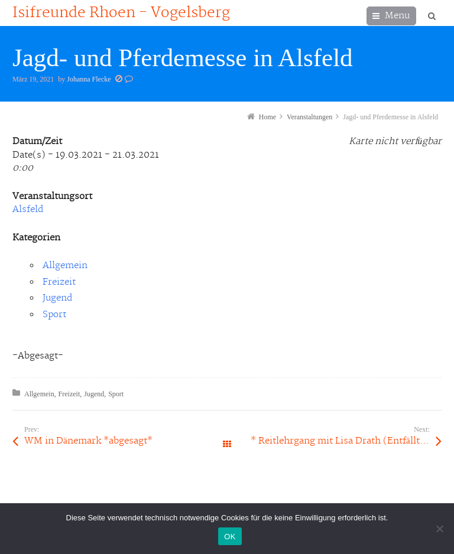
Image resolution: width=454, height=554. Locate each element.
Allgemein (65, 265)
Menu (397, 15)
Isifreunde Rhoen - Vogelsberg (121, 13)
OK (229, 536)
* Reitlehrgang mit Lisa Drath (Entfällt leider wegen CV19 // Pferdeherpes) (346, 441)
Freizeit (59, 282)
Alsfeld (27, 209)
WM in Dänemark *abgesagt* (88, 441)
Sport (54, 314)
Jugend (57, 298)
